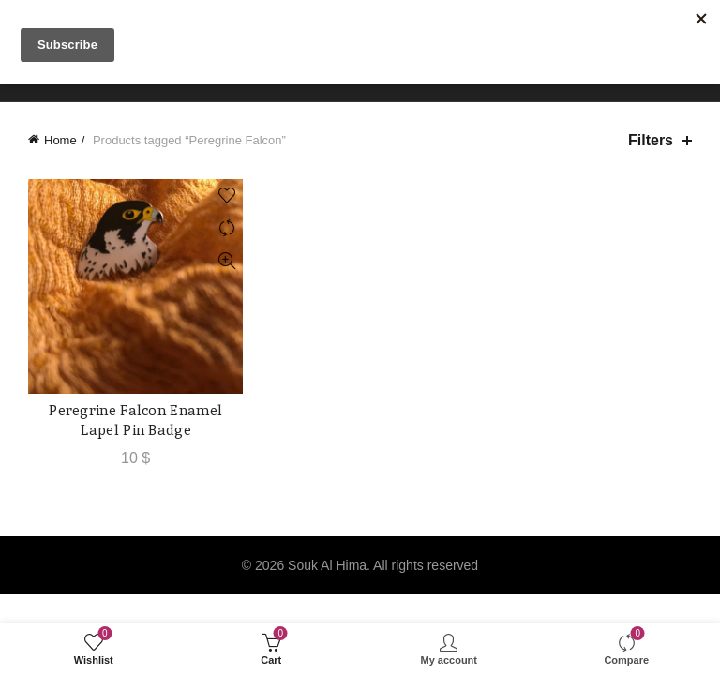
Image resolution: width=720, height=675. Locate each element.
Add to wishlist (226, 195)
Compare (226, 228)
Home (60, 140)
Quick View (226, 261)
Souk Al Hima (327, 565)
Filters (650, 140)
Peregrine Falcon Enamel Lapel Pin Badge (135, 420)
